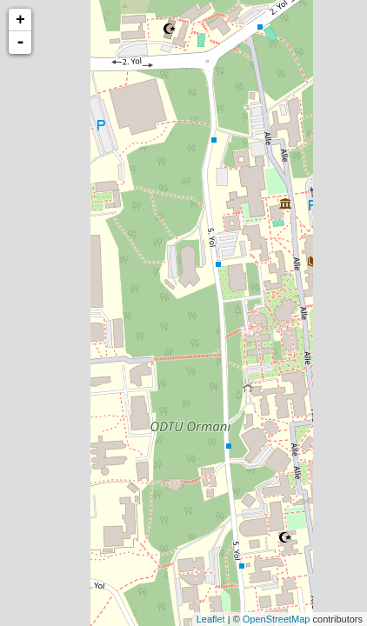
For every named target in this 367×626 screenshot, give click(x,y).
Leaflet (211, 619)
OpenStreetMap (276, 619)
